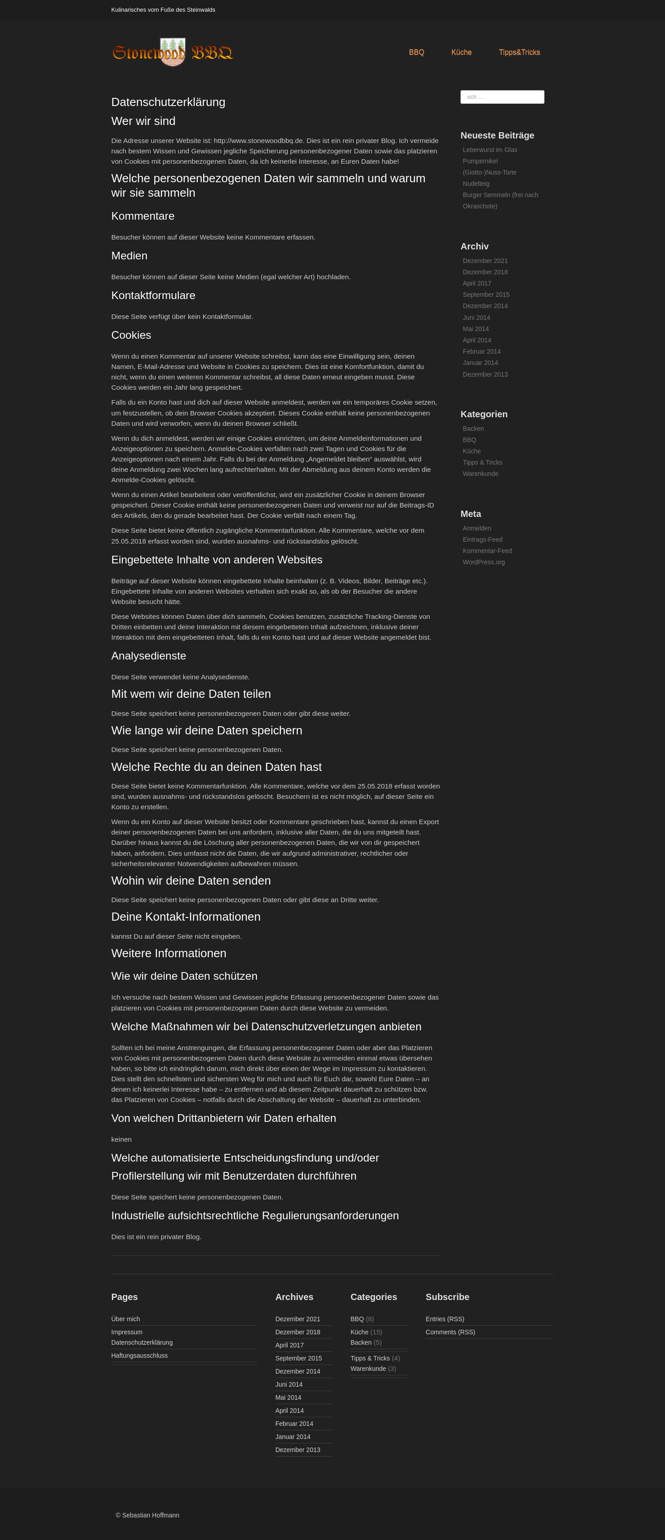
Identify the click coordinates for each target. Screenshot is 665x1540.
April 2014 (477, 340)
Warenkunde (480, 473)
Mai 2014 (476, 328)
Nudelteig (476, 183)
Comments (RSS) (450, 1332)
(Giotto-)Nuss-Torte (489, 172)
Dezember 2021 (485, 260)
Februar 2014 (482, 351)
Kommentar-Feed (487, 550)
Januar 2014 (480, 362)
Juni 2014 (476, 317)
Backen (473, 428)
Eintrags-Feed (482, 539)
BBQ (416, 52)
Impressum (127, 1332)
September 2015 (486, 294)
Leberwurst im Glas (490, 149)
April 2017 (477, 283)
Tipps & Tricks (482, 462)
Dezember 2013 (485, 374)
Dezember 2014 (485, 305)
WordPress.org (484, 562)
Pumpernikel (480, 161)
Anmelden (477, 528)
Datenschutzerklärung (142, 1342)
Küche (461, 52)
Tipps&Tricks (519, 52)
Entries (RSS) (445, 1319)
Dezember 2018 (485, 272)
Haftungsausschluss (140, 1355)
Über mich (126, 1319)
